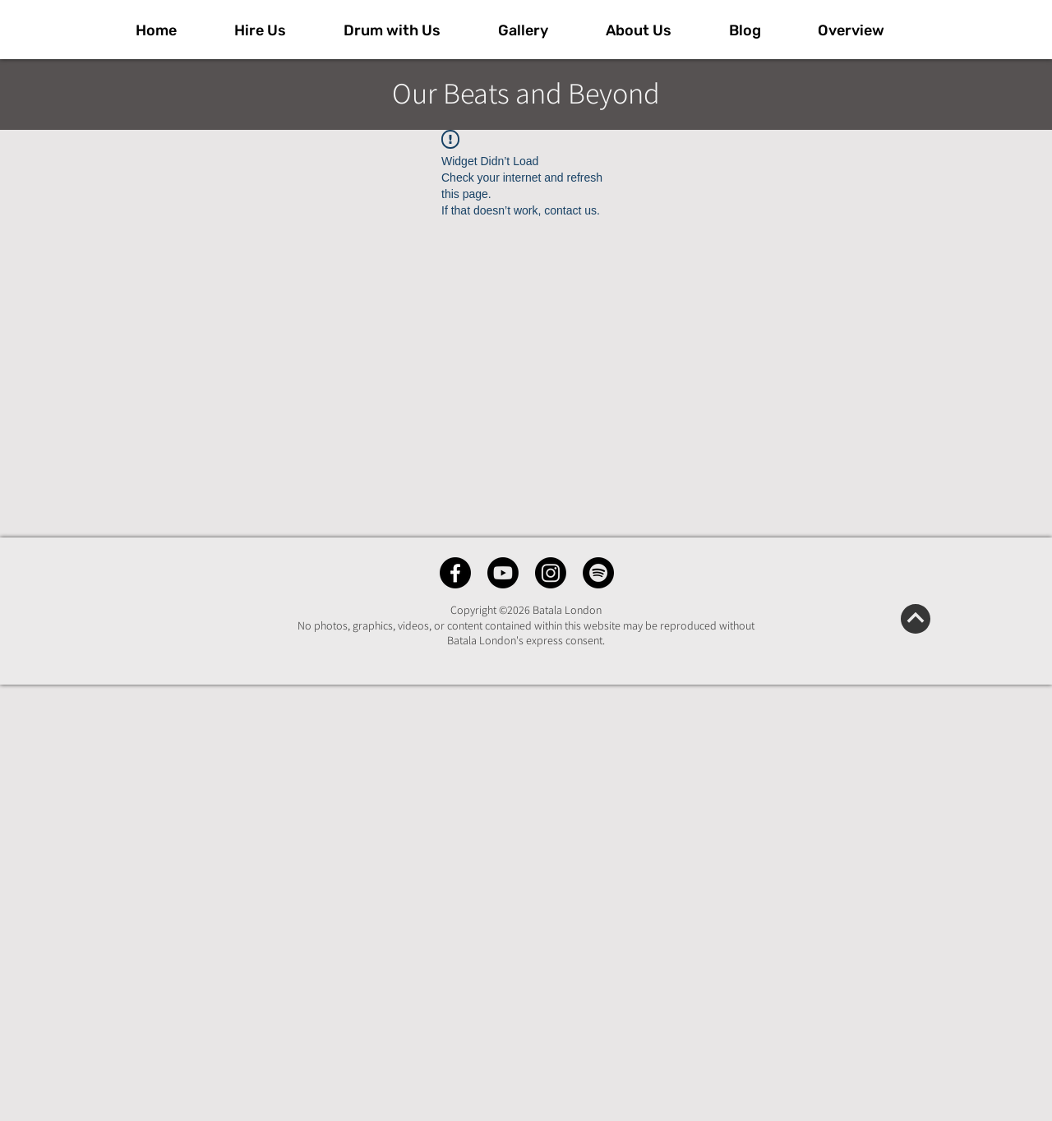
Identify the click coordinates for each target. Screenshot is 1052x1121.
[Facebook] (455, 572)
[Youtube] (503, 572)
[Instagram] (550, 572)
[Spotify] (598, 572)
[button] (539, 30)
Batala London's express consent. (526, 640)
